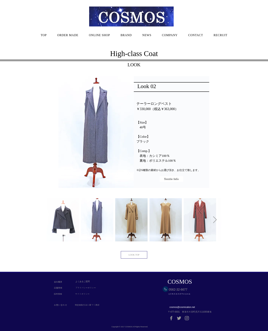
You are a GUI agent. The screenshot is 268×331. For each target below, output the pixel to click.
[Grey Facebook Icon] (171, 318)
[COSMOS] (180, 281)
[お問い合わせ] (64, 305)
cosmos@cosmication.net (182, 307)
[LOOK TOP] (134, 255)
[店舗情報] (61, 287)
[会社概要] (61, 282)
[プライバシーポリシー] (86, 287)
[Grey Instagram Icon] (187, 318)
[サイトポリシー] (86, 294)
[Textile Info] (171, 179)
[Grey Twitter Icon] (179, 318)
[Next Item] (215, 220)
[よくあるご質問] (86, 281)
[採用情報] (61, 294)
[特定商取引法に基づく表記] (96, 305)
